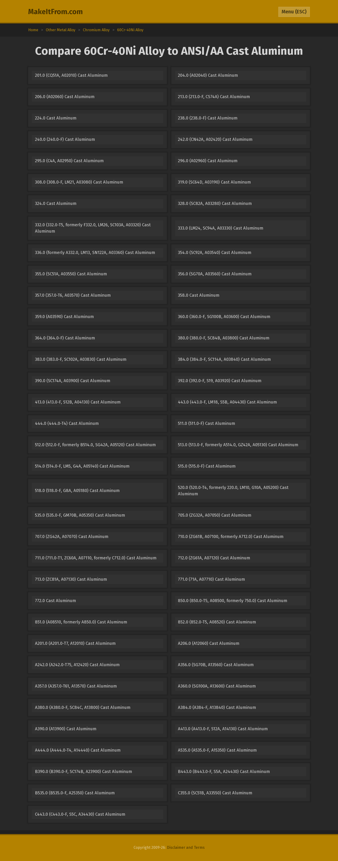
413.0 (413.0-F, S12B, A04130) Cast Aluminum (78, 402)
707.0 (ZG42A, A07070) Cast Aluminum (71, 536)
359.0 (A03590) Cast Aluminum (64, 316)
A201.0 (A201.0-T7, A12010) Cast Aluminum (75, 643)
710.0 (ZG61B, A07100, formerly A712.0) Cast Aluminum (231, 536)
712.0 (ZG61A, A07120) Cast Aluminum (214, 558)
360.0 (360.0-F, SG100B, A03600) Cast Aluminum (224, 316)
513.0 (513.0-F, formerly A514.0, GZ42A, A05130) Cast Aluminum (238, 444)
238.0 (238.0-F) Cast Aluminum (208, 118)
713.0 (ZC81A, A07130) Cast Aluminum (71, 579)
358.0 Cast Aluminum (198, 295)
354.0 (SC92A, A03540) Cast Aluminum (214, 252)
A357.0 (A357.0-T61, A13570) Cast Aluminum (76, 686)
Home (33, 30)
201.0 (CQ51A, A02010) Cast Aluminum (71, 75)
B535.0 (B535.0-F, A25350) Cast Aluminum (75, 793)
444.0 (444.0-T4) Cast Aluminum (67, 423)
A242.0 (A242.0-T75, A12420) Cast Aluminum (77, 664)
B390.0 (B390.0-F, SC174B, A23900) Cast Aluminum (83, 771)
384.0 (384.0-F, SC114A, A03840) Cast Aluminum (224, 359)
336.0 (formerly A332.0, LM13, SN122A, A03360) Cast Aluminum (95, 252)
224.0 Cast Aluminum (56, 118)
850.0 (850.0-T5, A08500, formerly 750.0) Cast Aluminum (232, 600)
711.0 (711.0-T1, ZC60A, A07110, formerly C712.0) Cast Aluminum (96, 558)
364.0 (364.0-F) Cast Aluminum (65, 338)
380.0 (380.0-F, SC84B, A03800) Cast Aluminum (223, 338)
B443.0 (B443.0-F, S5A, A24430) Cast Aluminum (224, 771)
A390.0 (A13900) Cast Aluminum (65, 728)
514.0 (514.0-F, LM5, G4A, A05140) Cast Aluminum (82, 466)
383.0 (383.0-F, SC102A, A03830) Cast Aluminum (81, 359)
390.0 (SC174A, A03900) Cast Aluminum (72, 380)
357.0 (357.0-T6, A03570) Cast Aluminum (73, 295)
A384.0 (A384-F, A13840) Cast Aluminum (217, 707)
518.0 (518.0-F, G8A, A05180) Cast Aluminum (77, 490)
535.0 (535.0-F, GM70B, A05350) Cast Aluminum (80, 515)
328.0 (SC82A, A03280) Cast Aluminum (215, 203)
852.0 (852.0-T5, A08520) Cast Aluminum (217, 622)
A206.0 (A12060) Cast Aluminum (208, 643)
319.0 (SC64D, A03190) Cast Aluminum (214, 182)
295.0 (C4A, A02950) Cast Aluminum (69, 160)
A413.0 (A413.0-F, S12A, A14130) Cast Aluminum (223, 728)
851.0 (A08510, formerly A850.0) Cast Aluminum (81, 622)
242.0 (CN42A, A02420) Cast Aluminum (215, 139)
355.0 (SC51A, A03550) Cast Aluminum (71, 274)
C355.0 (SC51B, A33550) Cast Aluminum (215, 793)
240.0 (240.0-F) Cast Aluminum (65, 139)
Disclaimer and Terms (186, 847)
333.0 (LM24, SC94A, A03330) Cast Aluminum (220, 228)
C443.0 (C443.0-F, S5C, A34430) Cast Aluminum (80, 814)
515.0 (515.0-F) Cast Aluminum (207, 466)
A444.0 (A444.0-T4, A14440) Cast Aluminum (78, 750)
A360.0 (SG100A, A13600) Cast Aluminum (217, 686)
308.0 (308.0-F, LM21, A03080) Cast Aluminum (79, 182)
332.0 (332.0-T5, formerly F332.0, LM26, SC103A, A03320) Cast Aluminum (93, 228)
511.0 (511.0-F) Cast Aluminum (206, 423)
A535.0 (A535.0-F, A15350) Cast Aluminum (217, 750)
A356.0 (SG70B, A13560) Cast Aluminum (216, 664)
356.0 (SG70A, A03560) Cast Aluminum (215, 274)
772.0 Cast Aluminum (55, 600)
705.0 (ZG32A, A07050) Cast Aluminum (214, 515)
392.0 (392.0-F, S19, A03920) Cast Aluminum (219, 380)
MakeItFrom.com (55, 12)
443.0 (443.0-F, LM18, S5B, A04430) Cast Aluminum (227, 402)
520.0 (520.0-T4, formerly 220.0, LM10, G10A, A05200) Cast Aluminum (233, 490)
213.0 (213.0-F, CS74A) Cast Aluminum (214, 96)
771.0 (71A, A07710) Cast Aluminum (211, 579)
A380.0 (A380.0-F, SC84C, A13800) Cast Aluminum (83, 707)
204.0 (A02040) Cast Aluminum (208, 75)
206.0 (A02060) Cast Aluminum (65, 96)
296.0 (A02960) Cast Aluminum (208, 160)
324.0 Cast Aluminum (56, 203)
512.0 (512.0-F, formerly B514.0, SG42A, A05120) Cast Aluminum (95, 444)
